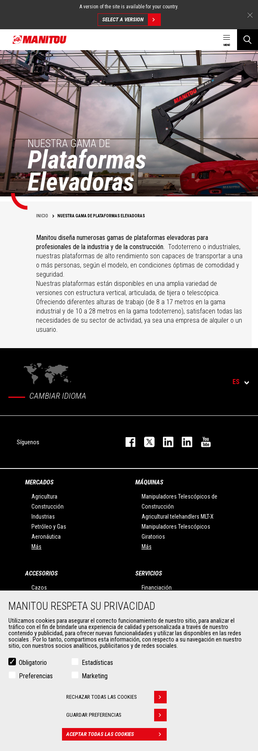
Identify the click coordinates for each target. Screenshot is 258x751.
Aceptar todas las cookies (116, 734)
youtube (201, 442)
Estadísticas (97, 663)
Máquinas (149, 482)
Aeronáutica (46, 536)
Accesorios (41, 573)
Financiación (157, 587)
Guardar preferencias (116, 715)
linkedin (182, 442)
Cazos (39, 587)
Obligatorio (33, 663)
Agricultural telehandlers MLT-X (178, 516)
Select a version (131, 19)
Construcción (47, 506)
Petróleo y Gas (48, 526)
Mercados (39, 482)
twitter (145, 442)
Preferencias (36, 676)
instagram (164, 442)
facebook (126, 442)
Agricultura (44, 496)
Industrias (43, 516)
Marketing (95, 676)
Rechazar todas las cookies (116, 697)
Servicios (148, 573)
